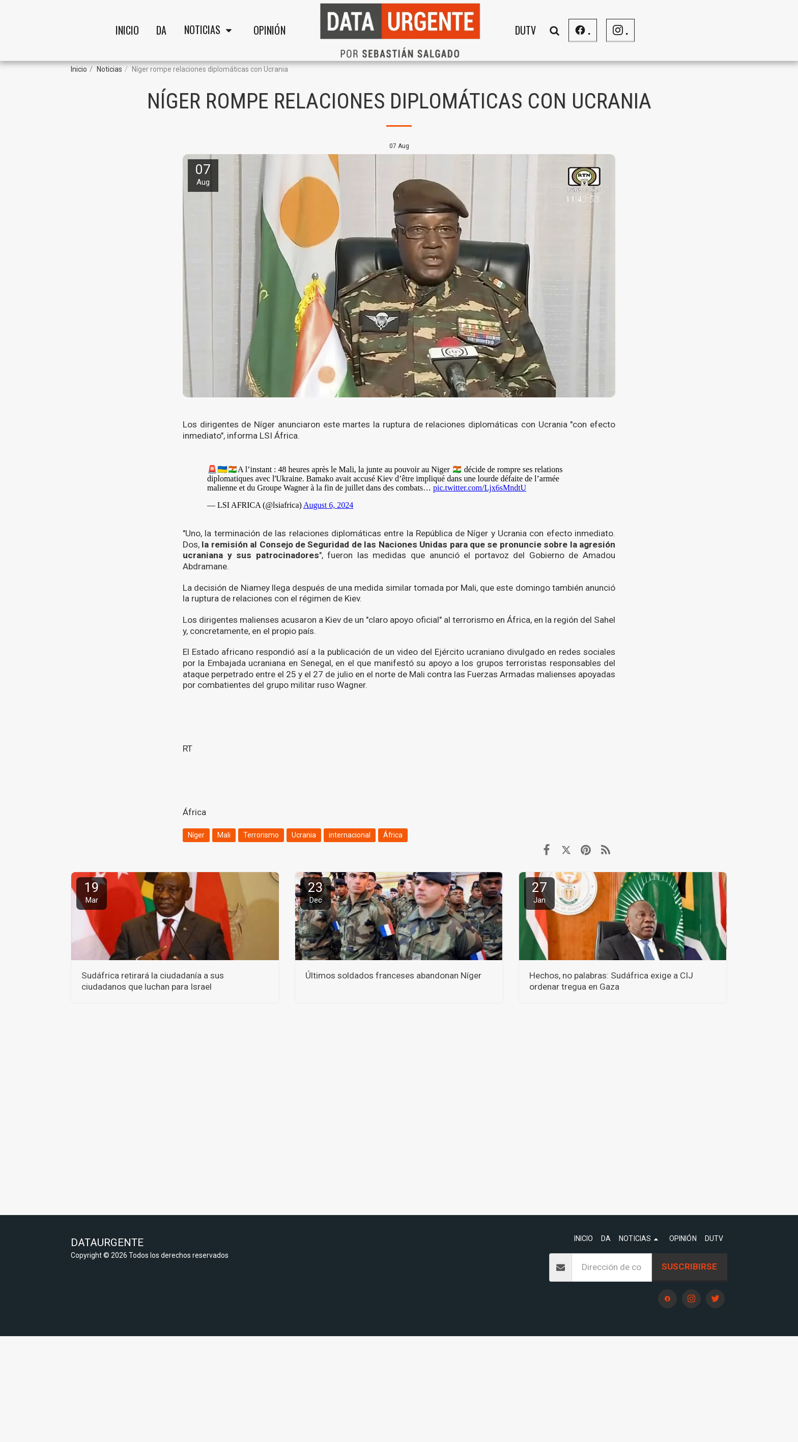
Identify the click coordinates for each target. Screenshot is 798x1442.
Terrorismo (261, 835)
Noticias (109, 69)
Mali (224, 835)
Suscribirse (689, 1266)
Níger (196, 835)
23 (315, 892)
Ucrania (304, 835)
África (393, 835)
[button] (210, 30)
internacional (349, 835)
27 (539, 892)
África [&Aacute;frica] (194, 812)
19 (91, 892)
